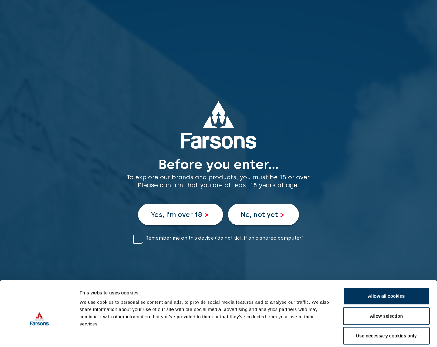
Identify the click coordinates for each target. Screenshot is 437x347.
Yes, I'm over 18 (176, 215)
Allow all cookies (386, 267)
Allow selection (386, 287)
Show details (318, 335)
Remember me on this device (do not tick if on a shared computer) (224, 238)
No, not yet (259, 215)
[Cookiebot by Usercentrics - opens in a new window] (39, 335)
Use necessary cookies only (386, 307)
